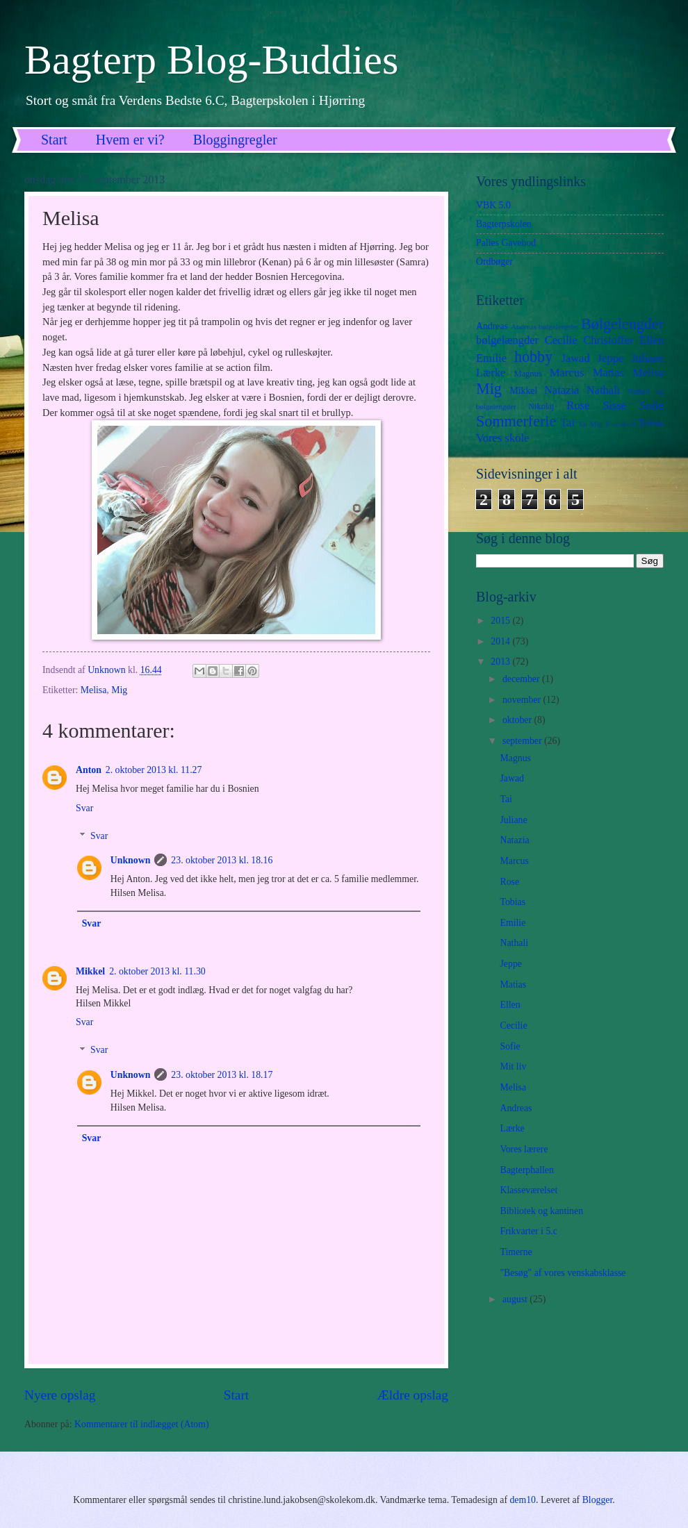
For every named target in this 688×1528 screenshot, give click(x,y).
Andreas (492, 326)
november (522, 700)
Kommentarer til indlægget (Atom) (141, 1424)
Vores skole (502, 438)
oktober (518, 720)
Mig (119, 690)
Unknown (130, 860)
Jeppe (611, 358)
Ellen (651, 340)
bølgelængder (507, 340)
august (516, 1299)
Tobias (651, 423)
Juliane (647, 358)
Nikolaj (541, 406)
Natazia (562, 390)
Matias (608, 372)
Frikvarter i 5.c (528, 1231)
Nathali (604, 390)
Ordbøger (494, 261)
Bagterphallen (526, 1170)
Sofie (651, 405)
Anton (88, 770)
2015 (501, 620)
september (523, 741)
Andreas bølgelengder (545, 326)
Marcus (567, 372)
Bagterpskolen (504, 224)
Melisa (94, 690)
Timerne (516, 1252)
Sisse (614, 405)
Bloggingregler (235, 139)
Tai (567, 422)
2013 (501, 661)
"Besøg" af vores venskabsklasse (562, 1273)
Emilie (491, 358)
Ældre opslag (412, 1395)
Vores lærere (524, 1149)
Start (54, 139)
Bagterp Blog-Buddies (211, 60)
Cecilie (561, 340)
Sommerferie (516, 421)
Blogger (597, 1500)
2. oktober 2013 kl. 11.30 (157, 971)
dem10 (522, 1500)
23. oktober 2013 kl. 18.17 (221, 1075)
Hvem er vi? (130, 139)
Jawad (575, 358)
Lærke (490, 372)
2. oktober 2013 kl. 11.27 (154, 770)
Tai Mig (590, 424)
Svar (84, 808)
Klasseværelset (528, 1190)
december (522, 679)
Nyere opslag (59, 1395)
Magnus (528, 374)
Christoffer (608, 340)
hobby (533, 356)
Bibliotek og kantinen (541, 1211)
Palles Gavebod (506, 243)
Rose (577, 405)
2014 (501, 641)
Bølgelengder (622, 324)
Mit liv (513, 1066)
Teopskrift (620, 424)
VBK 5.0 (493, 205)
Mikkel (90, 971)
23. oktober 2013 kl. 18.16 (221, 860)
